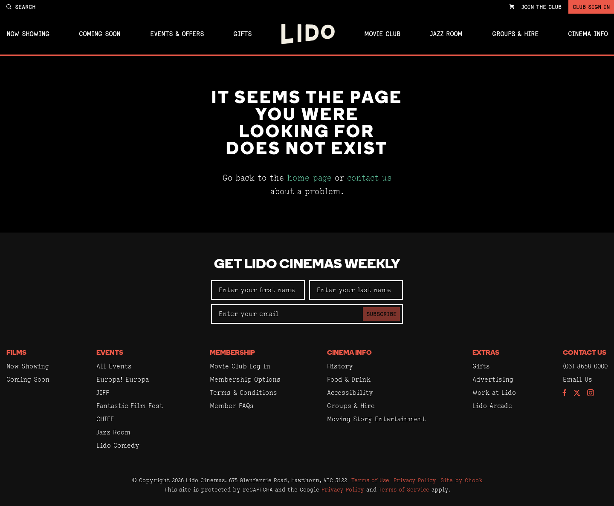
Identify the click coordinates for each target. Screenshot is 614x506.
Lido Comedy (117, 445)
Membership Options (245, 379)
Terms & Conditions (243, 392)
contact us (369, 178)
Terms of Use (370, 480)
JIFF (102, 392)
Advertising (492, 379)
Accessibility (350, 392)
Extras (485, 353)
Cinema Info (588, 34)
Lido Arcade (492, 406)
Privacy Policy (415, 480)
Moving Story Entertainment (376, 419)
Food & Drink (349, 379)
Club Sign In (591, 6)
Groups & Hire (515, 34)
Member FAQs (232, 406)
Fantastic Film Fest (129, 406)
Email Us (577, 379)
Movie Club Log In (240, 366)
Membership (232, 353)
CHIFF (105, 419)
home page (309, 178)
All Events (114, 366)
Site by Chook (461, 480)
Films (16, 353)
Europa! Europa (122, 379)
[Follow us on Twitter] (576, 393)
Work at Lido (494, 392)
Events (109, 353)
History (340, 366)
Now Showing (27, 34)
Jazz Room (446, 34)
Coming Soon (99, 34)
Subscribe (381, 313)
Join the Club (541, 6)
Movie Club (382, 34)
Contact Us (584, 353)
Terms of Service (404, 489)
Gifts (242, 34)
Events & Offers (177, 34)
